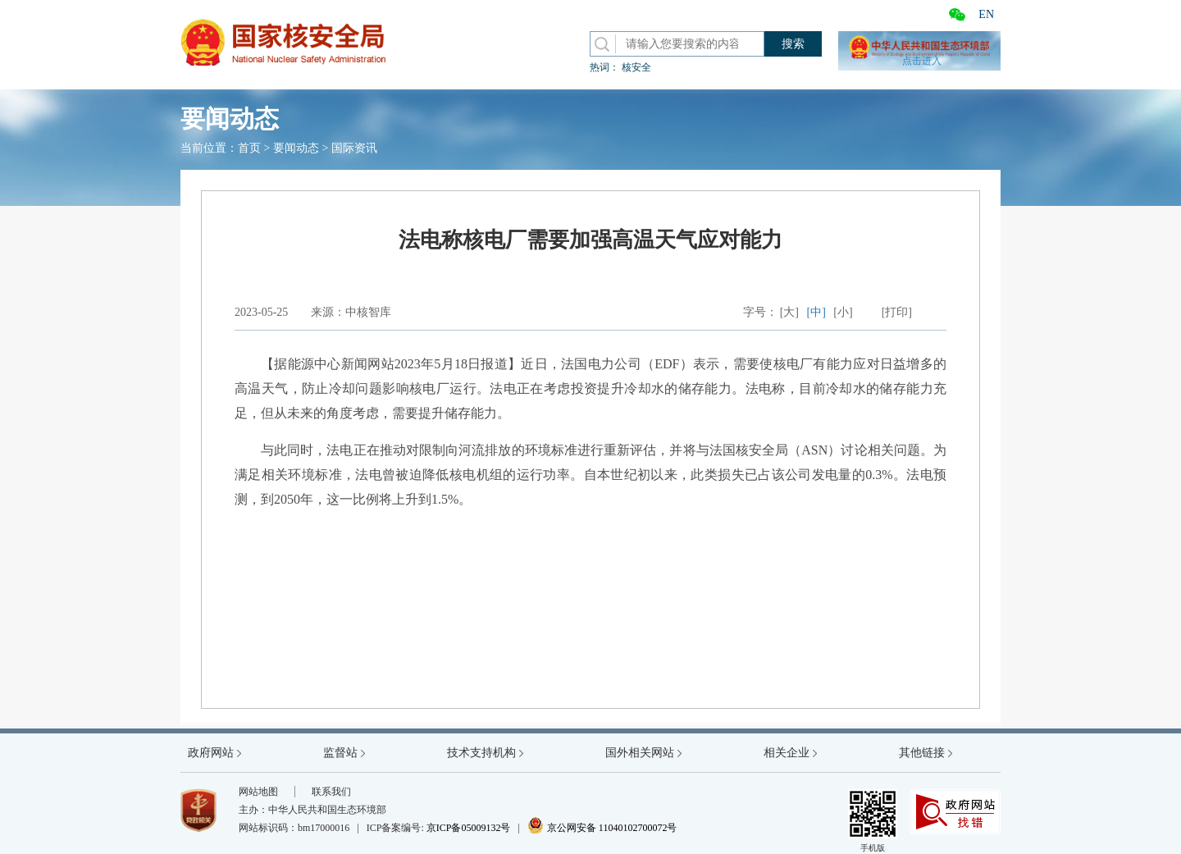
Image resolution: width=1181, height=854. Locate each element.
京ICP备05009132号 (468, 827)
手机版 (872, 820)
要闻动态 (296, 148)
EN (986, 14)
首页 (249, 148)
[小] (842, 312)
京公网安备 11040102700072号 (602, 827)
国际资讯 (354, 148)
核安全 (636, 67)
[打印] (897, 312)
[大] (789, 312)
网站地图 (258, 791)
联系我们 (331, 791)
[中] (816, 312)
